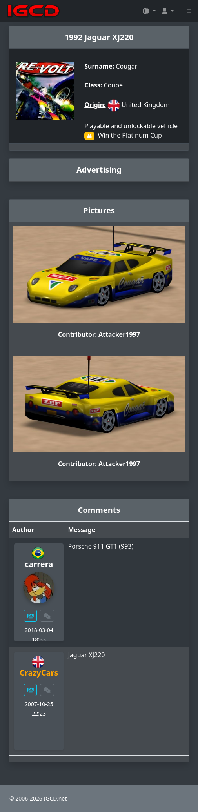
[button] (149, 11)
